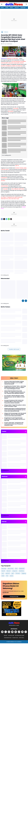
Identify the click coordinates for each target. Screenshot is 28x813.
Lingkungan (23, 7)
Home (2, 7)
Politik (6, 7)
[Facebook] (2, 219)
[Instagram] (9, 632)
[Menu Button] (1, 4)
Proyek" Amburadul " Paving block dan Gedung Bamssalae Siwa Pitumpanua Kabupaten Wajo (13, 424)
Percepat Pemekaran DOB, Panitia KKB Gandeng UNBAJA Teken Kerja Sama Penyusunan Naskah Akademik (13, 402)
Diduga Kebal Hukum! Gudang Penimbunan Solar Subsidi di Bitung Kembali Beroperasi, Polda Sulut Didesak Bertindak (15, 410)
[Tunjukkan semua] (25, 431)
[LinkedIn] (22, 632)
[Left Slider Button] (23, 301)
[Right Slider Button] (27, 7)
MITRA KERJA (21, 637)
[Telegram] (6, 219)
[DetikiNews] (14, 623)
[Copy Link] (11, 219)
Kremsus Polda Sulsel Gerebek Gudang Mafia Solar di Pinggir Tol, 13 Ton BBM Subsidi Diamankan (14, 383)
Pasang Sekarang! (14, 596)
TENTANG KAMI (11, 635)
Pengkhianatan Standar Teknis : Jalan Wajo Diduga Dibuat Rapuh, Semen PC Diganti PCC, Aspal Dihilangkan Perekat (15, 387)
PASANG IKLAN (15, 637)
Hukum (11, 7)
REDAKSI (5, 635)
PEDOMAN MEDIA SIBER (19, 635)
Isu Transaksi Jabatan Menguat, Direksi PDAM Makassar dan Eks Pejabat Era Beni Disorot (14, 397)
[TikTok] (19, 632)
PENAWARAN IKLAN (7, 637)
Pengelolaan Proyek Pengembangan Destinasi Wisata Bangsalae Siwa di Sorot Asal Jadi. (14, 419)
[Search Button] (26, 4)
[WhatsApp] (9, 219)
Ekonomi (17, 7)
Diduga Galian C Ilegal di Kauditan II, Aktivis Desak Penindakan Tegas (15, 405)
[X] (4, 219)
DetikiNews (12, 641)
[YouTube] (12, 632)
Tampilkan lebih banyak (14, 349)
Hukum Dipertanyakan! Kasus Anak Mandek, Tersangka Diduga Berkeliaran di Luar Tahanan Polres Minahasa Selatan (14, 392)
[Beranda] (2, 32)
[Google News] (15, 632)
